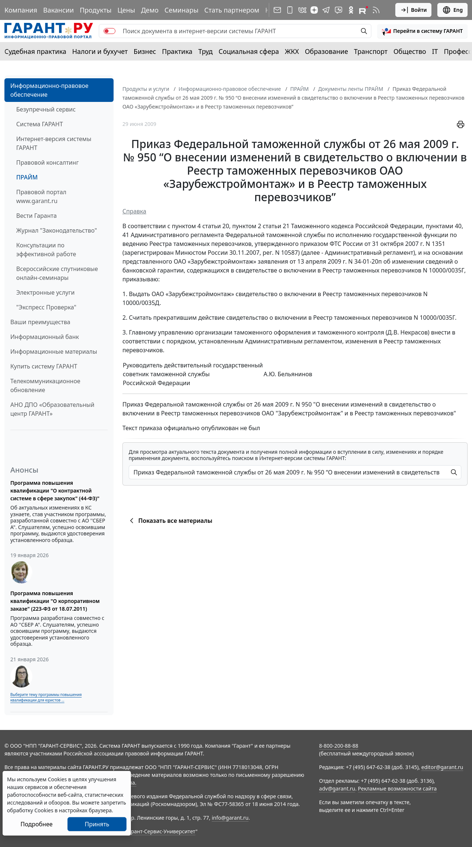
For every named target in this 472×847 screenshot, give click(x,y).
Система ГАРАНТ (39, 124)
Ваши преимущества (40, 322)
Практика (177, 51)
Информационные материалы (53, 351)
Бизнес (144, 51)
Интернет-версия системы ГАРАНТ (53, 143)
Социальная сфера (249, 51)
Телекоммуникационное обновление (45, 385)
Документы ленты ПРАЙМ (350, 88)
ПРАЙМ (27, 177)
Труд (205, 51)
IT (435, 51)
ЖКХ (292, 51)
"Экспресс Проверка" (46, 307)
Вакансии (58, 10)
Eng (452, 10)
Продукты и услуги (145, 88)
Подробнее (36, 824)
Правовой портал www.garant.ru (41, 196)
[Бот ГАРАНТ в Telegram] (338, 10)
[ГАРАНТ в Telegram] (326, 10)
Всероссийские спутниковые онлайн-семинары (57, 273)
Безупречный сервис (46, 109)
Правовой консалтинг (47, 162)
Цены (126, 10)
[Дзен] (314, 10)
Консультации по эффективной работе (46, 249)
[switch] (109, 31)
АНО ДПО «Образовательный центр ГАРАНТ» (52, 409)
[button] (422, 31)
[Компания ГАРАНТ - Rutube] (363, 10)
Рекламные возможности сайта (397, 788)
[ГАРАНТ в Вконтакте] (302, 10)
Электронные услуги (45, 292)
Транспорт (371, 51)
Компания (20, 10)
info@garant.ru (230, 817)
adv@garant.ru (337, 788)
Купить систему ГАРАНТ (43, 366)
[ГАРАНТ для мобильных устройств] (289, 10)
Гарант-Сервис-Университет (160, 831)
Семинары (181, 10)
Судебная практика (35, 51)
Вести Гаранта (36, 216)
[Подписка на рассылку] (277, 10)
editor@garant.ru (442, 767)
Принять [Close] (97, 824)
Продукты (95, 10)
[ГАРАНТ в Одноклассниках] (351, 10)
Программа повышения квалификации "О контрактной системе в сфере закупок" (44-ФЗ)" (55, 490)
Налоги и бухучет (100, 51)
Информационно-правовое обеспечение (49, 90)
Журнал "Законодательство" (56, 230)
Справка (134, 211)
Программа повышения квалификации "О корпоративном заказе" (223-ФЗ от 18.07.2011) (55, 601)
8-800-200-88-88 (338, 745)
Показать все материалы (169, 520)
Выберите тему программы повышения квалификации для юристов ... (45, 697)
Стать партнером (231, 10)
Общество (409, 51)
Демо (150, 10)
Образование (326, 51)
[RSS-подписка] (376, 10)
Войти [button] (413, 10)
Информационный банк (44, 337)
